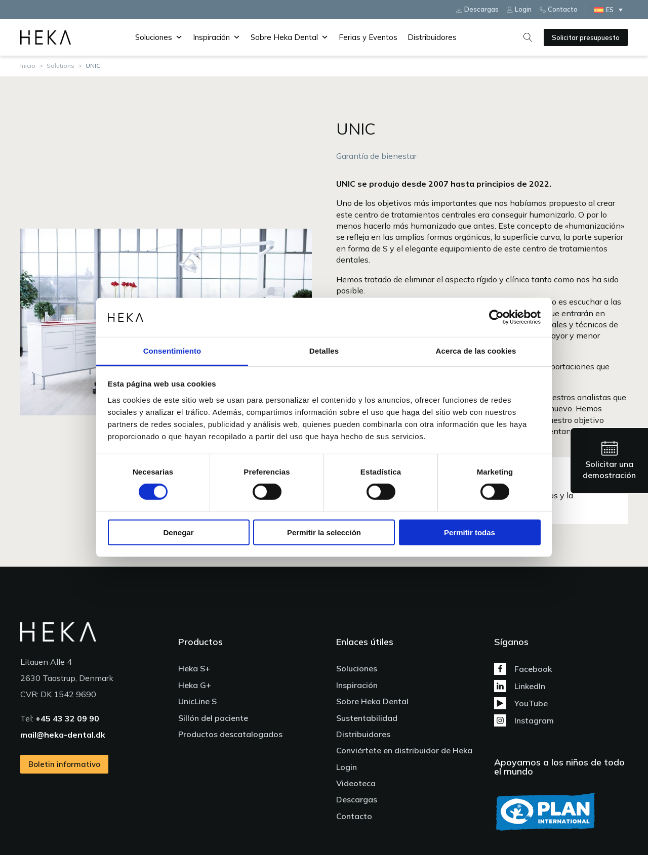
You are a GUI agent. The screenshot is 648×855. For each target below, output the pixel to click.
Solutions (60, 65)
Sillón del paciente (213, 718)
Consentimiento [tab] (172, 351)
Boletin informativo (64, 764)
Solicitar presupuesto (586, 37)
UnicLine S (197, 701)
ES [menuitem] (610, 10)
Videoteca (356, 783)
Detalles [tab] (324, 351)
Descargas (356, 799)
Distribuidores (432, 37)
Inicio (27, 65)
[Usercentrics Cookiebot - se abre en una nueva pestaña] (496, 317)
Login (346, 767)
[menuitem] (611, 9)
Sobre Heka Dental (290, 37)
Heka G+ (194, 685)
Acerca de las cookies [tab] (476, 351)
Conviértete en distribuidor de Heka (404, 750)
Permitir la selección (324, 532)
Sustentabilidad (366, 718)
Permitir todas (469, 532)
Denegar (178, 532)
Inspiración (216, 37)
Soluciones (159, 37)
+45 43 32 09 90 (67, 718)
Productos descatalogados (230, 734)
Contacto (354, 816)
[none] (611, 9)
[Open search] (528, 37)
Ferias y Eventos (368, 37)
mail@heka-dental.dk (62, 735)
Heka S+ (194, 668)
